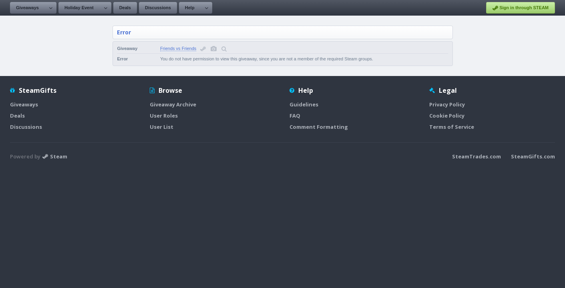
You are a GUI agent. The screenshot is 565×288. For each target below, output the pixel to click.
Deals (125, 7)
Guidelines (304, 104)
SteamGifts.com (533, 156)
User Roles (164, 115)
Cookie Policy (446, 115)
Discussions (158, 7)
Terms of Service (451, 126)
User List (161, 126)
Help (190, 7)
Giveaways (27, 7)
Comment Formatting (319, 126)
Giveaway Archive (173, 104)
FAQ (295, 115)
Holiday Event (79, 7)
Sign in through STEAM (521, 8)
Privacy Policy (447, 104)
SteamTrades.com (476, 156)
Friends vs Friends (178, 48)
